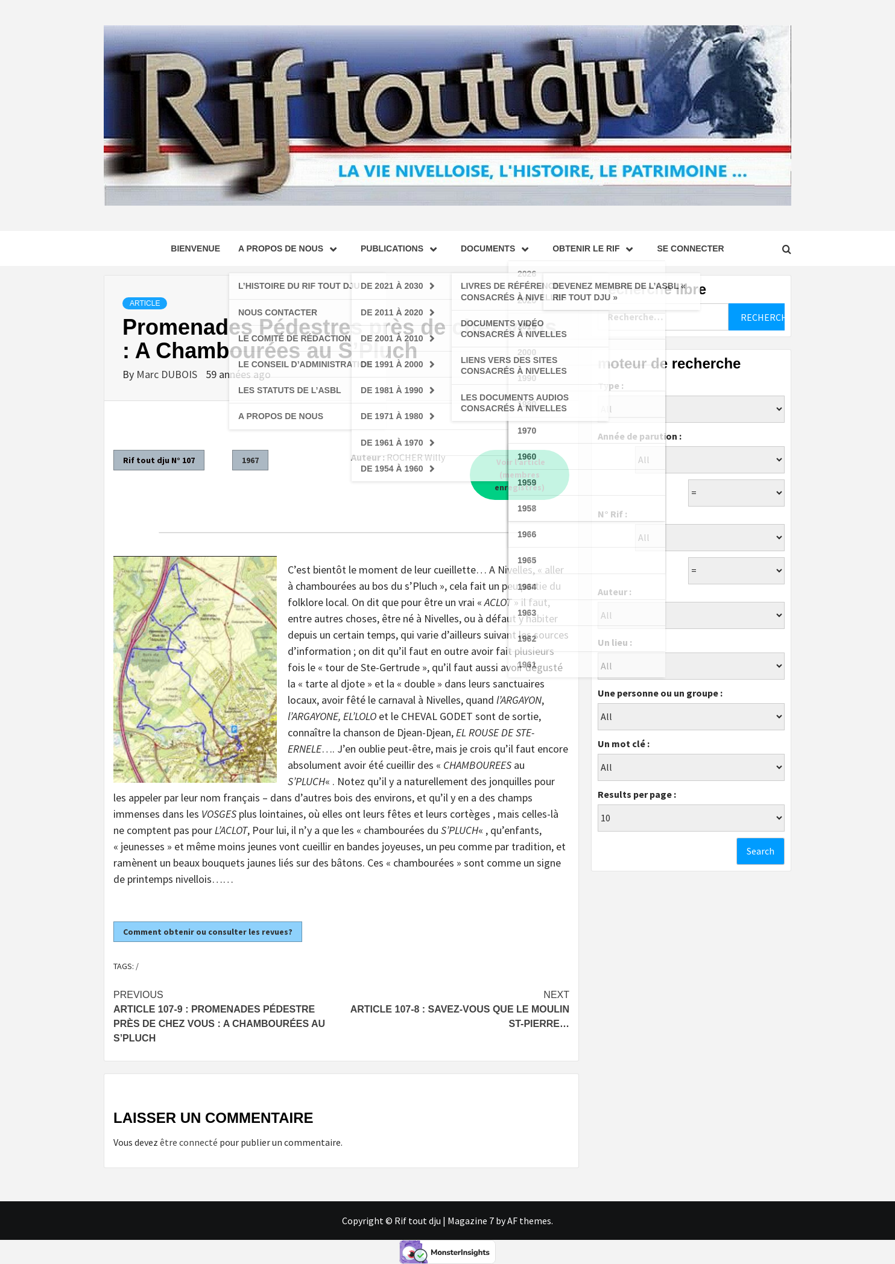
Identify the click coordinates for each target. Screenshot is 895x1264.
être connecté (189, 1142)
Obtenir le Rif (595, 248)
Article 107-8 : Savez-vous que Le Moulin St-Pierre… (455, 1008)
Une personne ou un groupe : (660, 693)
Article (145, 303)
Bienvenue (195, 248)
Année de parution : (640, 436)
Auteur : (614, 592)
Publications (402, 248)
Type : (611, 385)
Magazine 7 (471, 1221)
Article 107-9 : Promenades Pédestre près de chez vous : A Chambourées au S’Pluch (227, 1015)
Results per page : (637, 794)
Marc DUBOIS (168, 374)
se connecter (690, 248)
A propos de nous (290, 248)
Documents (497, 248)
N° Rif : (612, 514)
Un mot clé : (624, 744)
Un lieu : (615, 642)
